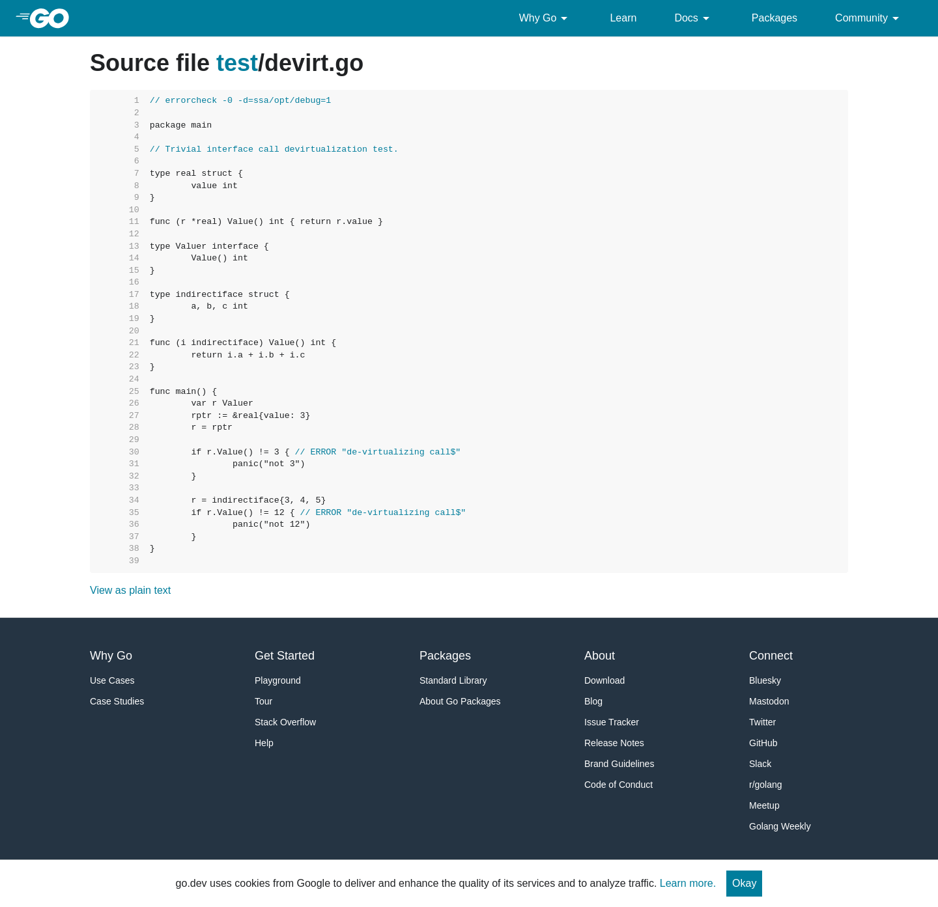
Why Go (546, 18)
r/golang (765, 784)
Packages (774, 17)
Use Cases (112, 680)
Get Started (285, 655)
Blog (593, 701)
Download (604, 680)
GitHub (763, 743)
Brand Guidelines (619, 764)
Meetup (764, 805)
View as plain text (130, 590)
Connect (771, 655)
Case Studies (117, 701)
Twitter (762, 722)
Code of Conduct (618, 784)
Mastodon (769, 701)
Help (264, 743)
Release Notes (614, 743)
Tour (263, 701)
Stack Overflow (285, 722)
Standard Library (453, 680)
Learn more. (688, 883)
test (237, 62)
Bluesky (765, 680)
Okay (744, 883)
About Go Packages (460, 701)
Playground (278, 680)
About (599, 655)
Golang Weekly (780, 826)
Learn (623, 17)
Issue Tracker (611, 722)
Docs (693, 18)
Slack (760, 764)
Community (869, 18)
